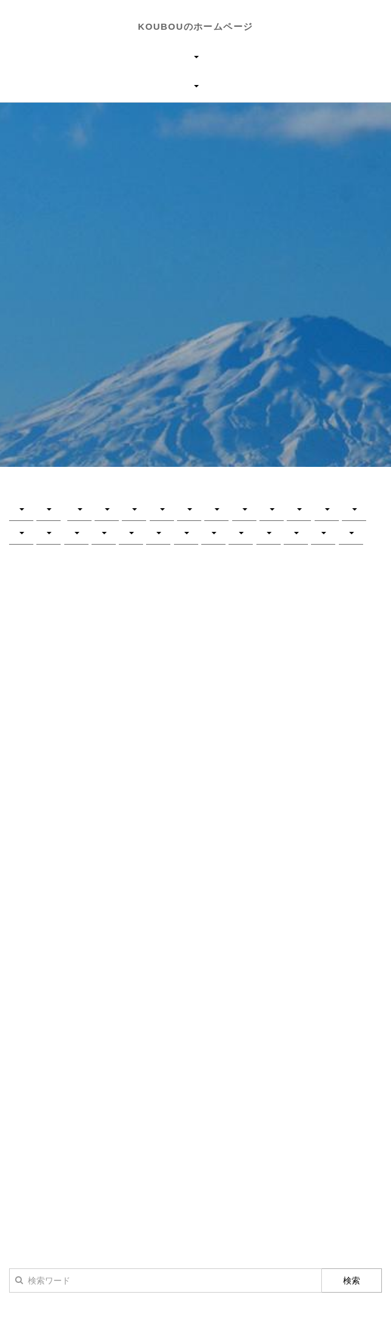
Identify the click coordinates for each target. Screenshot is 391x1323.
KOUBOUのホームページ (195, 26)
